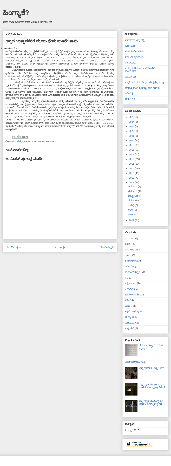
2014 (132, 168)
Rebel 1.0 (130, 99)
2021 (132, 135)
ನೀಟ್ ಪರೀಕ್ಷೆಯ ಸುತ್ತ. (135, 361)
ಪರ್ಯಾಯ (130, 76)
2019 (132, 145)
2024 (132, 121)
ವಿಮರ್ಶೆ (129, 289)
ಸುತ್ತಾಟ (128, 305)
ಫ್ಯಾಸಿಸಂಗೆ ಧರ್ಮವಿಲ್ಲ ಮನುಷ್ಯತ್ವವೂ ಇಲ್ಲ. (145, 82)
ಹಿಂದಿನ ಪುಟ (107, 247)
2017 (132, 154)
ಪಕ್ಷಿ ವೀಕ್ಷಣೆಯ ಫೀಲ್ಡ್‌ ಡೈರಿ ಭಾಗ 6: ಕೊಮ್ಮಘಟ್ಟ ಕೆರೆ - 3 (152, 402)
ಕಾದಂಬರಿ (129, 249)
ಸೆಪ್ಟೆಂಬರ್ (133, 200)
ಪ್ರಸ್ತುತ (20, 141)
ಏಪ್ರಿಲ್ (131, 214)
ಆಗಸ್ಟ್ (131, 205)
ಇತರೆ (127, 255)
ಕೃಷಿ (127, 300)
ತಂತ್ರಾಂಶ (129, 317)
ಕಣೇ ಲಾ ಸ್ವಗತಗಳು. (134, 57)
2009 (132, 220)
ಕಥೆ (126, 277)
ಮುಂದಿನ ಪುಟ (13, 247)
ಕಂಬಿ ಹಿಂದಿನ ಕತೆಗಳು (135, 51)
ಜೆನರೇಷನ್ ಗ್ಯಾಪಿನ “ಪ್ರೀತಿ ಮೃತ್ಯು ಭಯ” (151, 347)
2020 (132, 140)
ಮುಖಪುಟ (61, 247)
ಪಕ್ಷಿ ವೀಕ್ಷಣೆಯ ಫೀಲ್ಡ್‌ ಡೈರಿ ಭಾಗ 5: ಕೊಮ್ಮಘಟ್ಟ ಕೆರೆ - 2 (152, 386)
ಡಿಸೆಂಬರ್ (133, 186)
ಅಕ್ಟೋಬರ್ (133, 196)
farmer (41, 141)
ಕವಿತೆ (127, 244)
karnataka (51, 141)
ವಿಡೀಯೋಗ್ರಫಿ (132, 322)
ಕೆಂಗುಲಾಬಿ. (130, 62)
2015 (132, 163)
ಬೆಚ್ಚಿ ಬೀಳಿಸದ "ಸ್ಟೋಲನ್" (151, 368)
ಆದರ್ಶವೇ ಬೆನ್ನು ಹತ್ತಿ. (135, 40)
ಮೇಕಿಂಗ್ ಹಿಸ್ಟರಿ (132, 272)
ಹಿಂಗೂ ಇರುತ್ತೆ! (132, 294)
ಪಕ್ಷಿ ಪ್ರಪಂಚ (130, 283)
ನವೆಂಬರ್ (133, 191)
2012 (132, 177)
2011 (132, 182)
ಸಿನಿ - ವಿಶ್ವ (129, 266)
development (30, 141)
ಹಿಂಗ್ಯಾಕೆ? (16, 12)
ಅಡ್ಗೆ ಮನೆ (129, 328)
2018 (132, 149)
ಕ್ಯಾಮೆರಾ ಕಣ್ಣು (132, 311)
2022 (132, 131)
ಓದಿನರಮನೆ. (131, 45)
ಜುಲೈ (131, 210)
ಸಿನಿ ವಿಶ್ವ (129, 93)
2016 (132, 159)
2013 (132, 173)
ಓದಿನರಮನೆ (131, 261)
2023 (132, 126)
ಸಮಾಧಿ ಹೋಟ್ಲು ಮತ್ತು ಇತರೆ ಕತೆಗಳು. (142, 88)
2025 (132, 117)
